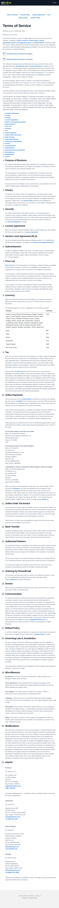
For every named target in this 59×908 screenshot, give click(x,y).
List (22, 371)
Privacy (7, 115)
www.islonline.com (21, 66)
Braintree (17, 488)
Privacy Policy (25, 15)
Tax (6, 130)
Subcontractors (10, 124)
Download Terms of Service (15, 54)
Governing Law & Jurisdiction (15, 150)
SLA (48, 15)
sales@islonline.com (12, 847)
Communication (10, 146)
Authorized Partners (11, 139)
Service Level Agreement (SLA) (21, 42)
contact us (44, 499)
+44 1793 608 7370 (11, 849)
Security (8, 117)
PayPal (20, 401)
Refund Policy (23, 18)
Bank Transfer (9, 137)
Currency (8, 128)
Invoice (7, 143)
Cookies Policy (35, 18)
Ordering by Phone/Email (13, 141)
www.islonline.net (36, 66)
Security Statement (14, 222)
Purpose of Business (12, 113)
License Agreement (38, 15)
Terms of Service (12, 15)
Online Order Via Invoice (13, 135)
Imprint (7, 156)
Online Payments (10, 133)
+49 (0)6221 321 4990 (12, 872)
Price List (8, 126)
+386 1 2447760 (10, 788)
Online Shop (27, 399)
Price (19, 371)
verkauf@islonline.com (12, 817)
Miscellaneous (10, 152)
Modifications (9, 154)
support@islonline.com (37, 619)
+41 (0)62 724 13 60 (11, 819)
